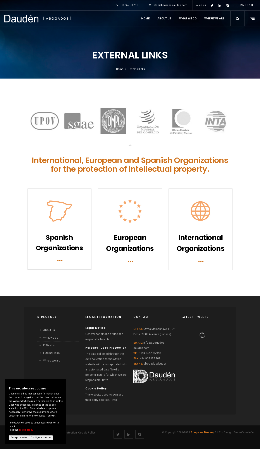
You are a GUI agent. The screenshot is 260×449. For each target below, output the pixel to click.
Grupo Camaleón (244, 432)
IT (252, 5)
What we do (50, 337)
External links (51, 353)
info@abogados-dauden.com (168, 5)
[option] (45, 121)
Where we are (51, 360)
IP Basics (49, 345)
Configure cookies (41, 437)
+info (110, 339)
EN (241, 5)
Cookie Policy (86, 432)
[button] (237, 18)
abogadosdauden (155, 363)
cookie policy (26, 429)
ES (246, 5)
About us (49, 330)
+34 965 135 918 (127, 5)
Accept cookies (18, 437)
